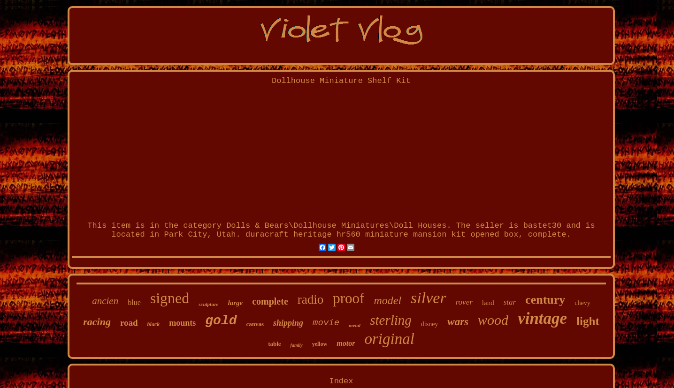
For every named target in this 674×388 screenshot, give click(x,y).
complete (270, 301)
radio (310, 299)
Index (341, 381)
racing (97, 322)
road (129, 323)
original (389, 338)
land (488, 302)
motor (346, 343)
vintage (542, 318)
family (297, 345)
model (387, 300)
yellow (320, 344)
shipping (288, 323)
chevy (582, 302)
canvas (255, 324)
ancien (105, 300)
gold (221, 320)
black (153, 324)
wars (457, 322)
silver (428, 297)
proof (348, 298)
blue (134, 302)
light (587, 321)
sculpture (208, 304)
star (510, 302)
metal (354, 325)
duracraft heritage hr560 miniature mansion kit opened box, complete (406, 234)
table (274, 343)
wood (493, 320)
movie (326, 323)
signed (170, 298)
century (545, 299)
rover (464, 302)
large (235, 302)
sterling (391, 320)
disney (429, 324)
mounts (182, 323)
